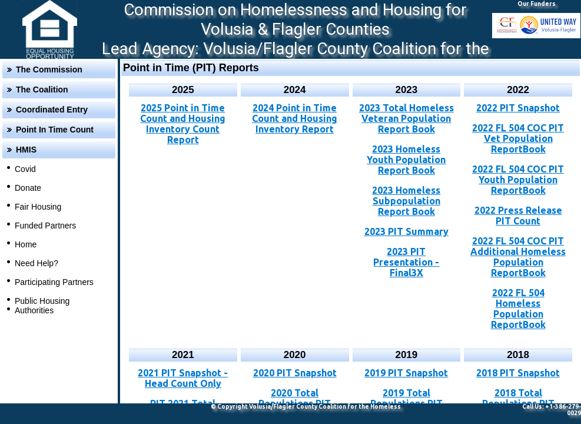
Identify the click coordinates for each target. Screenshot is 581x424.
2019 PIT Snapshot (406, 372)
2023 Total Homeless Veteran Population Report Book (406, 118)
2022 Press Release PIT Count (518, 215)
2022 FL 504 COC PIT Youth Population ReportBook (518, 180)
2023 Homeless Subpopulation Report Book (406, 201)
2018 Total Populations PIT (518, 398)
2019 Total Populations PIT (406, 398)
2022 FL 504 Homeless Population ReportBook (518, 308)
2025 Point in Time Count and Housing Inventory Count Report (182, 123)
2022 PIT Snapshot (518, 107)
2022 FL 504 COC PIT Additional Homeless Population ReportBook (518, 257)
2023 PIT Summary (406, 231)
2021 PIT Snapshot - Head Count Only (183, 378)
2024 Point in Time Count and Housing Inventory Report (294, 118)
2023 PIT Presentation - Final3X (406, 262)
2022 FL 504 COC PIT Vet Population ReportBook (518, 138)
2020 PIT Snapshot (295, 372)
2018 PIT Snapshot (518, 372)
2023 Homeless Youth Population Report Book (406, 159)
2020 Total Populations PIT (294, 398)
